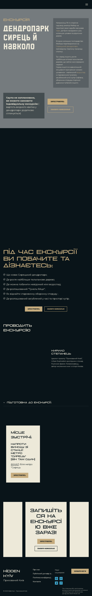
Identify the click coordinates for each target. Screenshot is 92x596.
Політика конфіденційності (43, 578)
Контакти (37, 582)
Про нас (36, 570)
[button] (57, 102)
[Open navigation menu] (87, 4)
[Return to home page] (6, 4)
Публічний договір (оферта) (43, 574)
